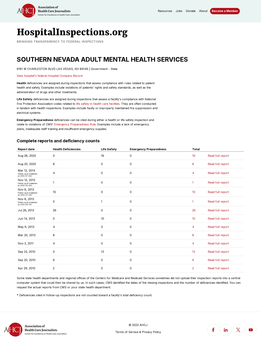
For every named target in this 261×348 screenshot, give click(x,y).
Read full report (218, 155)
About (203, 11)
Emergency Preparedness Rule (75, 124)
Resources (165, 11)
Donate (191, 11)
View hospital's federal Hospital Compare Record (50, 75)
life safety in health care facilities (98, 103)
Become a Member (225, 11)
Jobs (179, 11)
